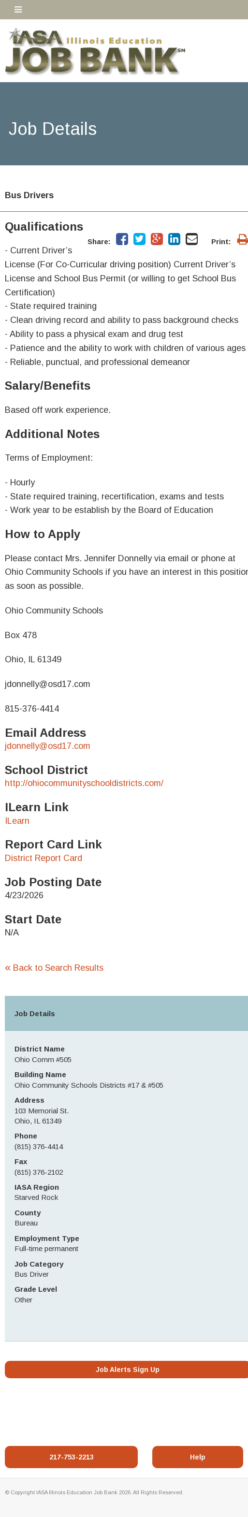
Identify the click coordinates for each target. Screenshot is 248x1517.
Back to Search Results (54, 968)
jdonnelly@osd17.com (47, 746)
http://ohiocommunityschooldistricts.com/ (84, 783)
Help (197, 1457)
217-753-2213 (71, 1457)
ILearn (17, 821)
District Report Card (43, 858)
